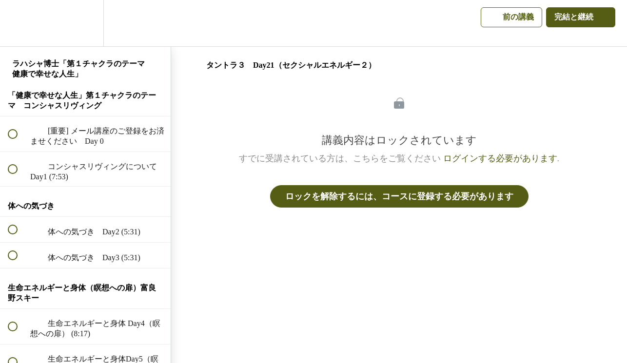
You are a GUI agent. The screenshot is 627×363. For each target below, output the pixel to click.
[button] (18, 23)
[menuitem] (85, 23)
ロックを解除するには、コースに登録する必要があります (399, 196)
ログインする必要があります (500, 158)
